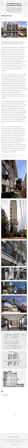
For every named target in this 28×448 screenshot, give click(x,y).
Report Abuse (14, 444)
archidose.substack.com (14, 12)
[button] (26, 16)
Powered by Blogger (14, 437)
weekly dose (5, 395)
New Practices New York (18, 54)
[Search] (26, 4)
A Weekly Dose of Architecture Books (14, 4)
